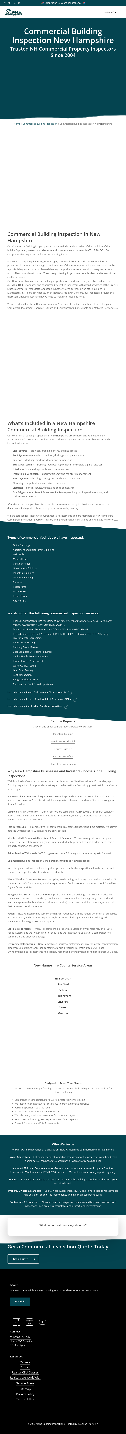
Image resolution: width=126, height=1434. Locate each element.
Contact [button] (25, 1367)
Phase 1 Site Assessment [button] (63, 764)
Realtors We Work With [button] (25, 1377)
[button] (120, 12)
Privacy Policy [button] (25, 1394)
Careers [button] (25, 1362)
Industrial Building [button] (63, 734)
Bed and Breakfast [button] (63, 756)
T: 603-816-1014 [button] (20, 1337)
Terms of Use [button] (25, 1399)
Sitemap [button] (25, 1389)
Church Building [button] (63, 749)
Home (17, 123)
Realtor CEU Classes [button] (25, 1372)
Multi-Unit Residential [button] (63, 741)
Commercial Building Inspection (40, 123)
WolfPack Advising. (88, 1423)
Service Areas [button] (25, 1383)
